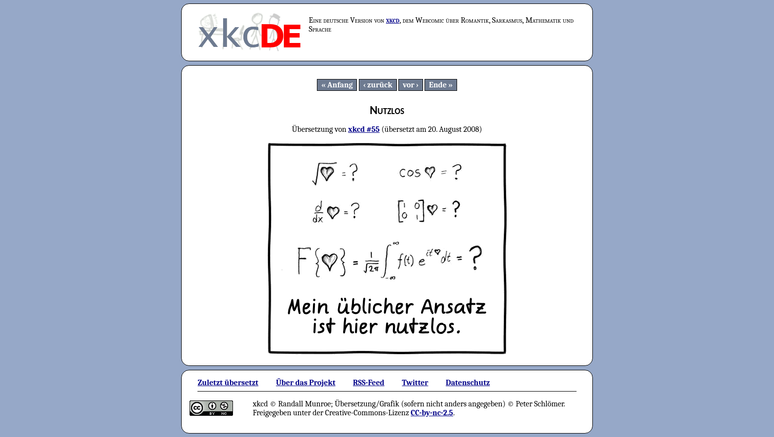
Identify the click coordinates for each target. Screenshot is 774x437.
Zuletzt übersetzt (227, 382)
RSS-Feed (369, 382)
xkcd (392, 20)
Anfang (340, 84)
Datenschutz (468, 382)
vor (409, 84)
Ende (438, 84)
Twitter (415, 382)
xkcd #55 (364, 129)
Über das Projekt (306, 382)
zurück (379, 84)
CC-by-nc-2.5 (432, 412)
